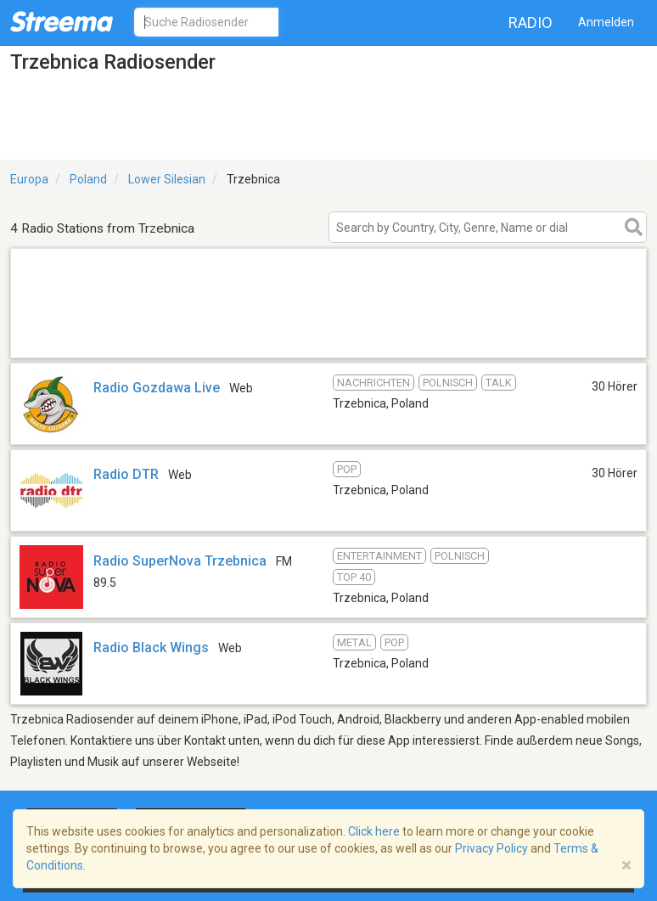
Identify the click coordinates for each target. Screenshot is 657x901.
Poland (88, 179)
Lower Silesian (166, 179)
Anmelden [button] (606, 22)
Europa (29, 179)
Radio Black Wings (151, 647)
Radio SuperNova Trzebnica (180, 561)
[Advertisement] (328, 335)
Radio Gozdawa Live (156, 388)
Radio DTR (126, 474)
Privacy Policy (491, 848)
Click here (374, 831)
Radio (530, 22)
